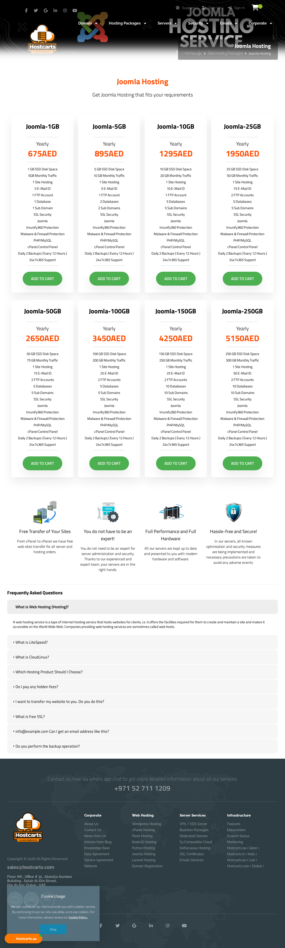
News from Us (95, 836)
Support (185, 8)
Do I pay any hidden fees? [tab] (35, 688)
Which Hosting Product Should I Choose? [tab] (47, 673)
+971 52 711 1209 (142, 788)
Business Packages (194, 830)
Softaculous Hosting (195, 848)
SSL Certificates (192, 854)
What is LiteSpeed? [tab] (30, 644)
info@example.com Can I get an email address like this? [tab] (60, 733)
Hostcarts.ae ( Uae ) (242, 860)
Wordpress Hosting (146, 824)
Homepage (193, 53)
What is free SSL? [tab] (28, 718)
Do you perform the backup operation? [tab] (46, 748)
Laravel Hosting (144, 860)
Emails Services (192, 860)
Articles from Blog (98, 842)
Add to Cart (42, 279)
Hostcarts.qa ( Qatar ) (243, 848)
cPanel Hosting (143, 830)
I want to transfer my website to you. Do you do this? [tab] (58, 703)
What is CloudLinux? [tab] (30, 658)
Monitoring (235, 842)
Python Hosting (143, 848)
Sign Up (211, 8)
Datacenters (236, 830)
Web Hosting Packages (225, 53)
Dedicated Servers (194, 836)
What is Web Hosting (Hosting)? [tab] (40, 608)
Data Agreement (96, 854)
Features (233, 824)
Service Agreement (98, 860)
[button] (23, 938)
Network (90, 866)
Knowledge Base (97, 848)
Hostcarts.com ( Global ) (245, 866)
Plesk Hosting (142, 836)
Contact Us (92, 830)
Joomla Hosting (144, 854)
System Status (238, 836)
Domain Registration (147, 866)
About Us (91, 824)
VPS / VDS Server (193, 824)
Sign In (236, 8)
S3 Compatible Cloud (196, 842)
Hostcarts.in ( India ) (242, 854)
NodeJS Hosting (144, 842)
